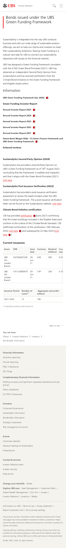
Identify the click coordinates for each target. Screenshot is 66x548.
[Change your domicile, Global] (29, 483)
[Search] (54, 5)
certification (28, 215)
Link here (7, 180)
